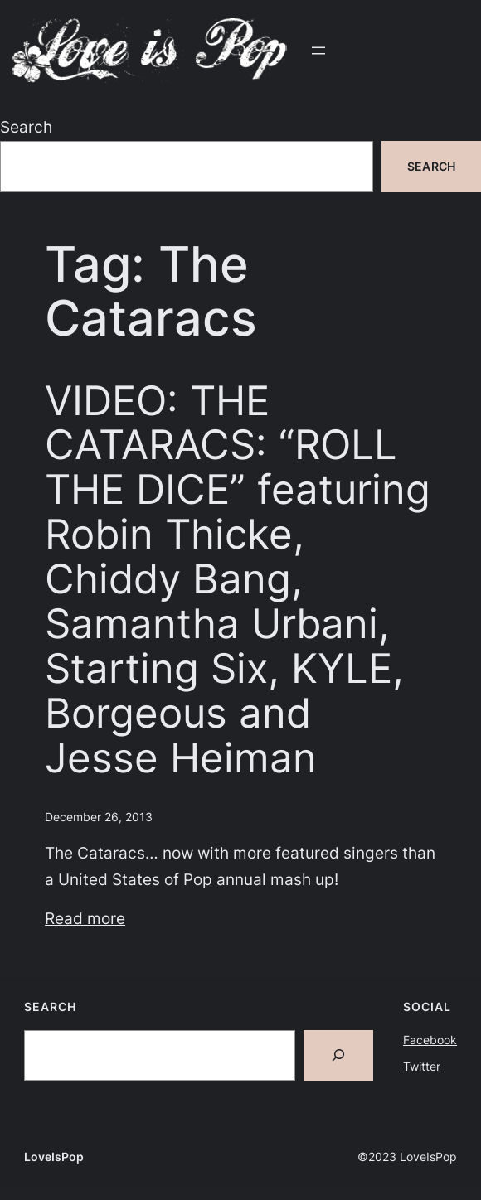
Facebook (430, 1040)
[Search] (338, 1055)
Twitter (421, 1066)
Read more (85, 918)
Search (26, 127)
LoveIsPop (54, 1156)
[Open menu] (318, 50)
